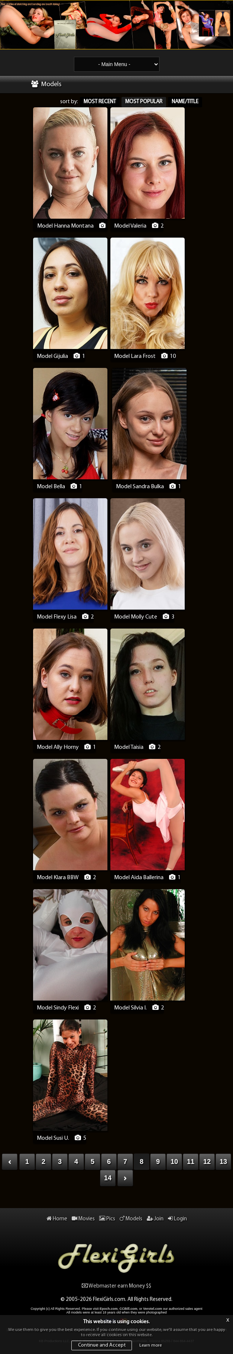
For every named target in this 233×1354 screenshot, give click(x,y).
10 (174, 1161)
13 (223, 1161)
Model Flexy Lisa (57, 617)
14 (107, 1178)
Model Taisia (128, 747)
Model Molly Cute (135, 617)
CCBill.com (128, 1309)
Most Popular (143, 102)
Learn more (150, 1345)
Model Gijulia (52, 356)
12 (207, 1161)
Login (177, 1219)
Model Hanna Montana (65, 226)
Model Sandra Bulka (140, 487)
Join (155, 1219)
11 (190, 1161)
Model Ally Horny (58, 747)
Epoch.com (109, 1309)
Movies (83, 1219)
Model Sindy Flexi (58, 1008)
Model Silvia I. (130, 1008)
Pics (107, 1219)
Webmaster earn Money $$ (116, 1286)
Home (56, 1219)
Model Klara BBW (58, 878)
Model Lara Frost (135, 356)
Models (131, 1219)
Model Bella (51, 487)
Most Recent (100, 102)
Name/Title (185, 102)
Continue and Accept (102, 1345)
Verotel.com (152, 1309)
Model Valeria (130, 226)
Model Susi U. (53, 1138)
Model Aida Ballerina (139, 878)
